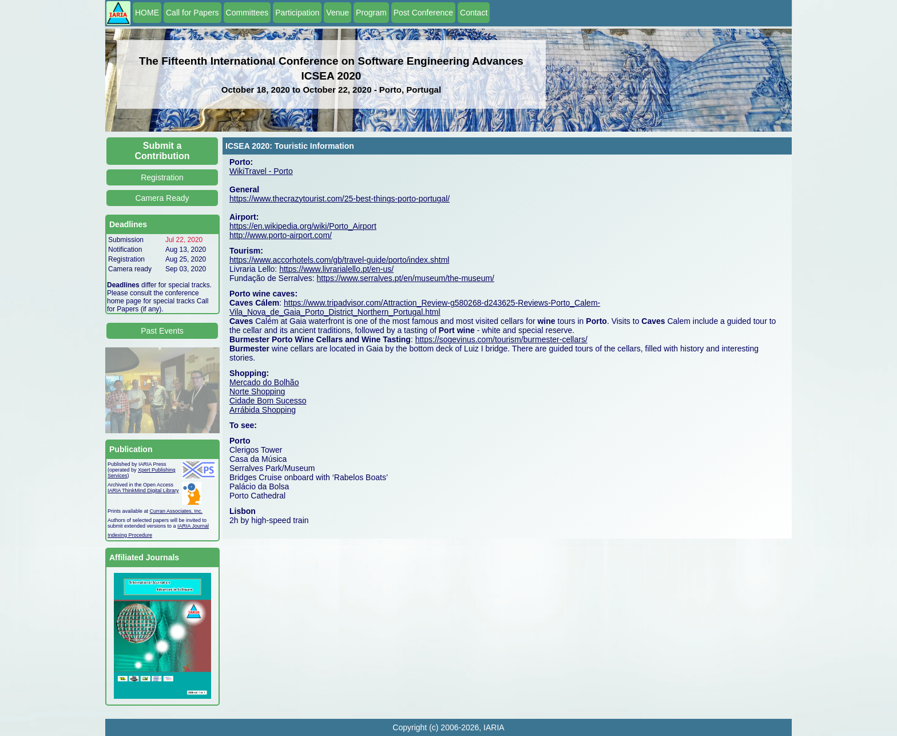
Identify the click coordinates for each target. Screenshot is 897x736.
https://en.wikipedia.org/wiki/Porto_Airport (302, 226)
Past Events (162, 330)
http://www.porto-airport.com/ (280, 235)
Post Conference (423, 12)
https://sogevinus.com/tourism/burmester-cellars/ (501, 339)
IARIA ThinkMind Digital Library (143, 490)
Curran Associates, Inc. (176, 511)
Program (371, 12)
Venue (337, 12)
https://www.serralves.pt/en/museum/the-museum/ (405, 278)
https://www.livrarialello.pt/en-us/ (336, 269)
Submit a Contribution (162, 151)
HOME (147, 12)
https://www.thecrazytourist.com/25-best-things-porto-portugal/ (339, 198)
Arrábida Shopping (262, 409)
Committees (247, 12)
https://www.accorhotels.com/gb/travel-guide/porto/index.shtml (339, 259)
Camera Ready (162, 198)
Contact (473, 12)
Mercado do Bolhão (264, 382)
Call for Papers (192, 12)
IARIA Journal (193, 526)
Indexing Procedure (130, 535)
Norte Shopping (257, 391)
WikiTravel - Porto (261, 171)
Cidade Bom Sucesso (268, 400)
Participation (297, 12)
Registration (162, 177)
